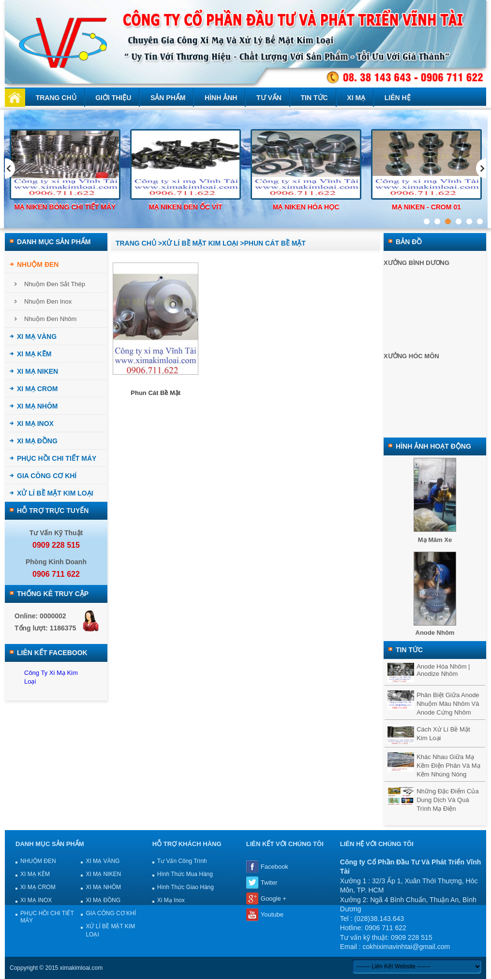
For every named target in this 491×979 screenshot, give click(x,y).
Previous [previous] (10, 168)
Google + (273, 898)
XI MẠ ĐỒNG (37, 441)
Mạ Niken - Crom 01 (426, 207)
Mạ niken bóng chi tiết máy (65, 207)
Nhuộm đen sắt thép (54, 284)
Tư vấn (269, 98)
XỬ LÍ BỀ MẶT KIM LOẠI (55, 493)
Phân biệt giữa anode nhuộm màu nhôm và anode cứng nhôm (448, 703)
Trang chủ (56, 98)
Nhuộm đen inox (48, 301)
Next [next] (481, 168)
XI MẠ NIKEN (37, 371)
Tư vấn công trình (182, 861)
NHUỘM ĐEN (38, 264)
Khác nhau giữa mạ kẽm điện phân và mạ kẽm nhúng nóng (448, 765)
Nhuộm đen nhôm (50, 318)
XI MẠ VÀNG (37, 336)
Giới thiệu (113, 98)
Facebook (274, 866)
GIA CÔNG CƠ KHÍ (46, 476)
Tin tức (314, 98)
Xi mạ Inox (171, 900)
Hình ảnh (221, 98)
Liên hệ (398, 98)
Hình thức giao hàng (185, 887)
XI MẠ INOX (35, 423)
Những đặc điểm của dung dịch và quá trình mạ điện (448, 800)
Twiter (269, 882)
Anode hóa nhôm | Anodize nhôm (443, 670)
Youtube (272, 914)
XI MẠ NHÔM (37, 406)
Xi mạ (356, 98)
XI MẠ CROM (37, 389)
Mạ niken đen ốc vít (185, 207)
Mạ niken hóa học (306, 207)
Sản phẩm (167, 98)
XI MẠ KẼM (34, 354)
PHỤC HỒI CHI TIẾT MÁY (56, 458)
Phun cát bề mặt (155, 392)
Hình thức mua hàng (185, 874)
